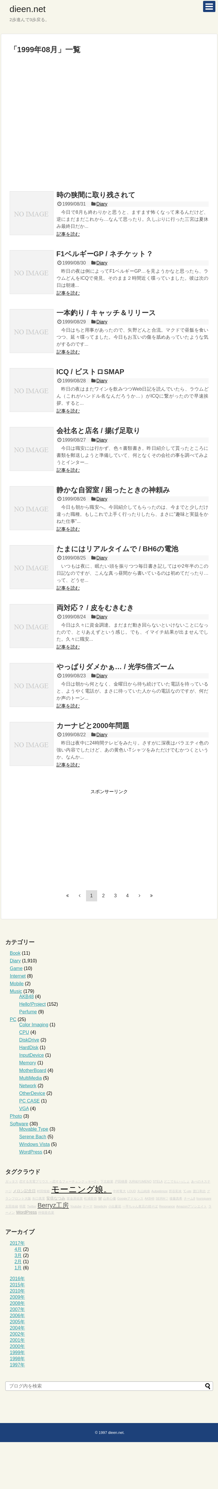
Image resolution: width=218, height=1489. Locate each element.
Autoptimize (159, 1191)
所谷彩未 (175, 1191)
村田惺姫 (43, 1191)
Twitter (31, 1206)
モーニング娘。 (81, 1189)
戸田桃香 (121, 1181)
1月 (18, 1267)
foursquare (203, 1198)
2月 (18, 1261)
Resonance (167, 1206)
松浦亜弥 (90, 1198)
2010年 (17, 1290)
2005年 (17, 1321)
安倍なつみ (55, 1198)
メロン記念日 (24, 1191)
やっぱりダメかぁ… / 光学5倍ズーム (115, 667)
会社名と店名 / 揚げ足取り (98, 431)
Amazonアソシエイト (191, 1206)
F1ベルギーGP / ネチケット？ (104, 254)
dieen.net (28, 9)
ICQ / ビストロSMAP (90, 372)
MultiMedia (30, 1078)
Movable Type (33, 1129)
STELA (158, 1181)
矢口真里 (38, 1198)
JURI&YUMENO (140, 1181)
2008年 (17, 1303)
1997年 (17, 1364)
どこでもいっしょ (177, 1181)
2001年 (17, 1340)
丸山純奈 (143, 1191)
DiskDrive (29, 1039)
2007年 (17, 1309)
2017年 (17, 1243)
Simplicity (100, 1206)
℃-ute (187, 1191)
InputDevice (31, 1055)
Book (15, 953)
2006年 (17, 1315)
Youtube (76, 1206)
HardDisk (29, 1047)
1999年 (17, 1352)
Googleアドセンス (130, 1198)
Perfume (28, 1011)
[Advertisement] (60, 125)
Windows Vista (34, 1144)
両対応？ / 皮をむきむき (95, 608)
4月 (18, 1249)
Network (28, 1085)
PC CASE (29, 1100)
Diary (101, 203)
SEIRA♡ (162, 1198)
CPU (24, 1032)
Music (16, 991)
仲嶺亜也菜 (46, 1212)
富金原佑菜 (75, 1198)
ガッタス (11, 1181)
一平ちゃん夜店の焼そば (140, 1206)
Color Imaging (34, 1024)
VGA (24, 1108)
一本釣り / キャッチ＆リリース (106, 313)
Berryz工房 (53, 1205)
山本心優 (109, 1198)
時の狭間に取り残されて (95, 195)
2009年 (17, 1297)
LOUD (131, 1191)
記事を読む (68, 234)
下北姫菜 (106, 1181)
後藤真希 (175, 1198)
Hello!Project (32, 1004)
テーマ (87, 1206)
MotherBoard (33, 1070)
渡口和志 (199, 1191)
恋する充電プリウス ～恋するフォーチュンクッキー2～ (59, 1181)
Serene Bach (33, 1136)
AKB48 (26, 996)
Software (19, 1123)
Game (16, 968)
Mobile (17, 983)
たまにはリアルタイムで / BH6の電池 (117, 549)
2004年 (17, 1327)
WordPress (30, 1151)
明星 (22, 1206)
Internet (18, 976)
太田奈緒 (11, 1206)
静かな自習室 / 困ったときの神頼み (113, 490)
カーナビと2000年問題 (92, 726)
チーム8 (189, 1198)
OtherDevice (32, 1093)
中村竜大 (119, 1191)
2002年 (17, 1334)
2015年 (17, 1284)
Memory (27, 1062)
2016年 (17, 1278)
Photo (16, 1116)
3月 (18, 1255)
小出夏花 (114, 1206)
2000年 (17, 1346)
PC (13, 1019)
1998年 (17, 1358)
